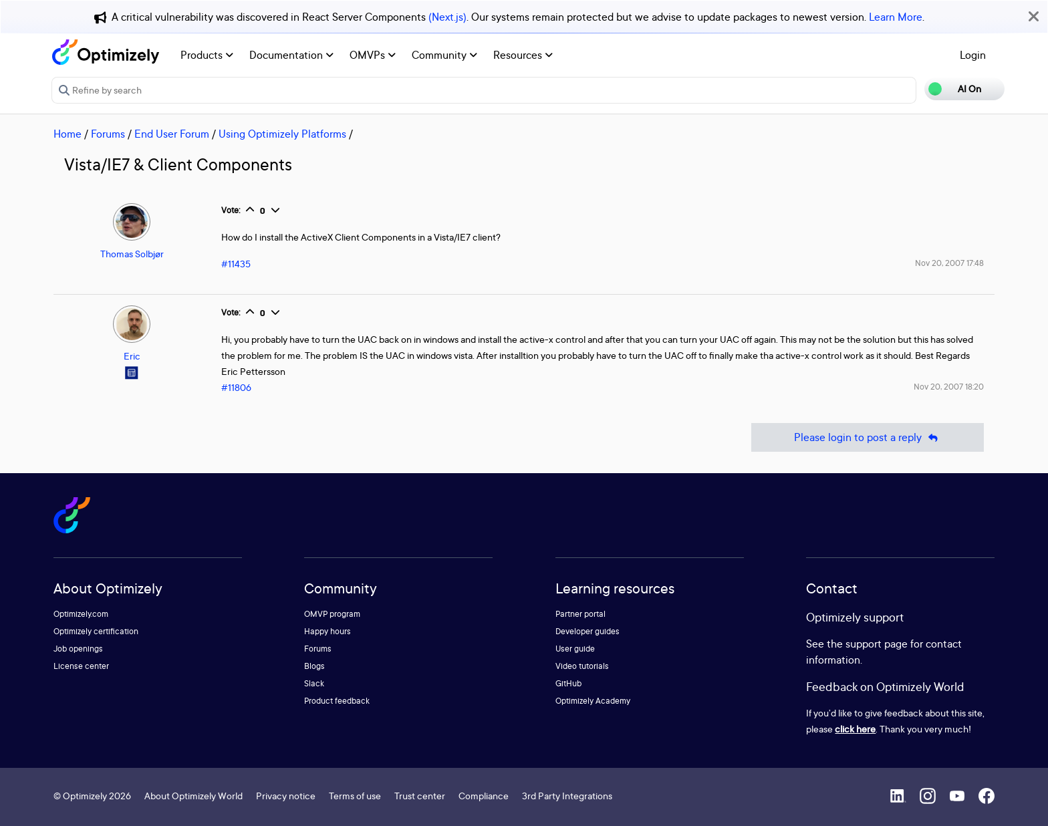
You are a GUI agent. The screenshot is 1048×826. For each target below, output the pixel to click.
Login (973, 54)
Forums (108, 133)
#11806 (236, 387)
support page (876, 643)
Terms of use (355, 795)
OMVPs (373, 54)
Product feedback (337, 700)
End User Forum (171, 133)
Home (67, 133)
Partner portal (580, 614)
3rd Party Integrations (567, 795)
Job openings (78, 648)
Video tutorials (582, 666)
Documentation (291, 54)
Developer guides (587, 631)
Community (444, 54)
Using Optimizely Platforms (282, 133)
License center (81, 666)
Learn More (895, 16)
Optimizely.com (80, 614)
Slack (314, 683)
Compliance (483, 795)
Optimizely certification (95, 631)
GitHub (568, 683)
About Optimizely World (193, 795)
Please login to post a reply (867, 437)
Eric (132, 356)
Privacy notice (285, 795)
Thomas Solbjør (132, 253)
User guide (575, 648)
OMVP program (332, 614)
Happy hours (327, 631)
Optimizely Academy (592, 700)
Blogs (314, 666)
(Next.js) (447, 16)
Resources (523, 54)
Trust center (419, 795)
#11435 (236, 263)
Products (206, 54)
